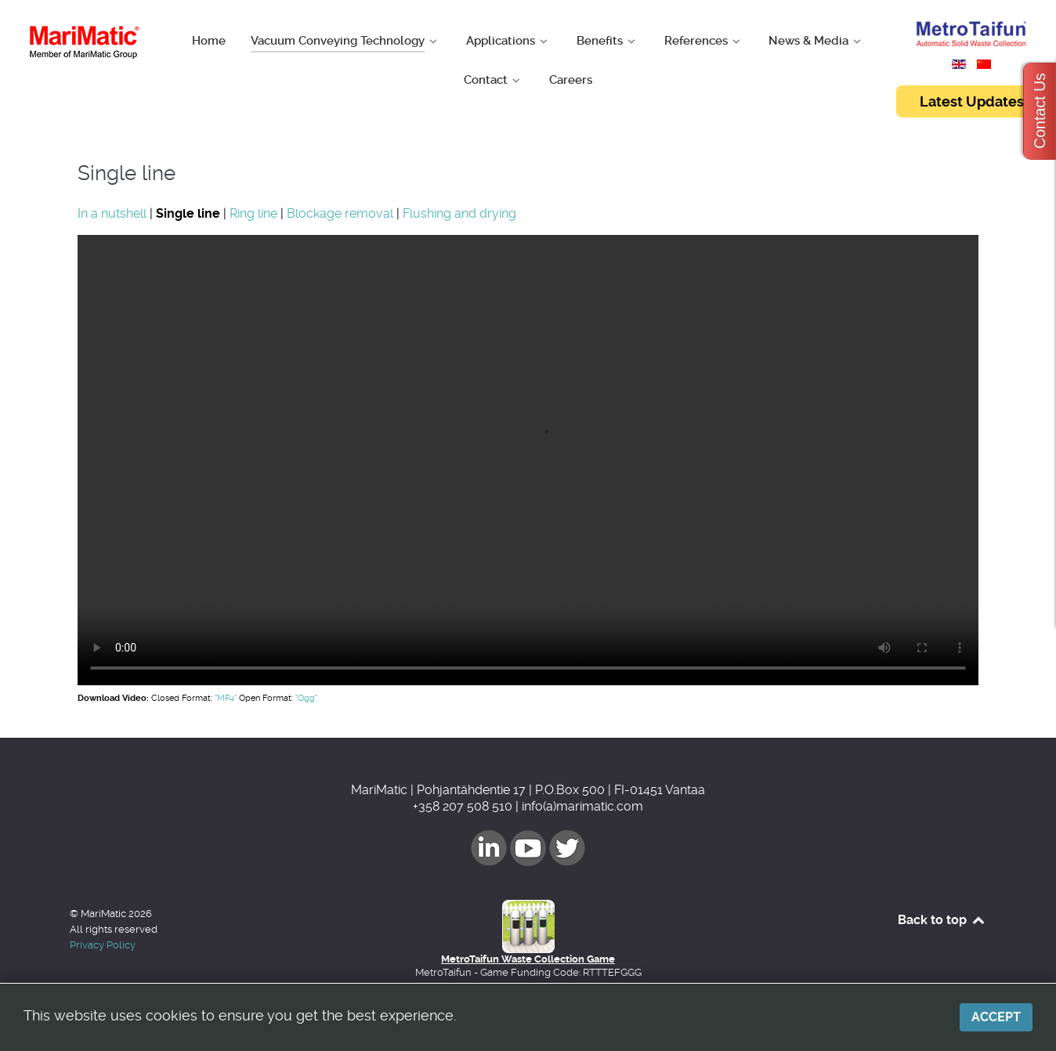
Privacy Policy (103, 945)
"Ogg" (306, 698)
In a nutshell (112, 213)
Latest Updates (972, 101)
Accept (996, 1016)
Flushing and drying (459, 213)
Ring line (253, 213)
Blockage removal (340, 213)
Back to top (942, 919)
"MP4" (226, 698)
